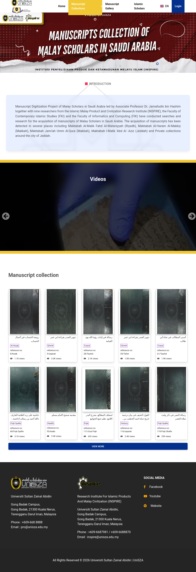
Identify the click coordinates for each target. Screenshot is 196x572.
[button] (5, 213)
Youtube (152, 496)
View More (98, 446)
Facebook (153, 487)
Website (153, 506)
